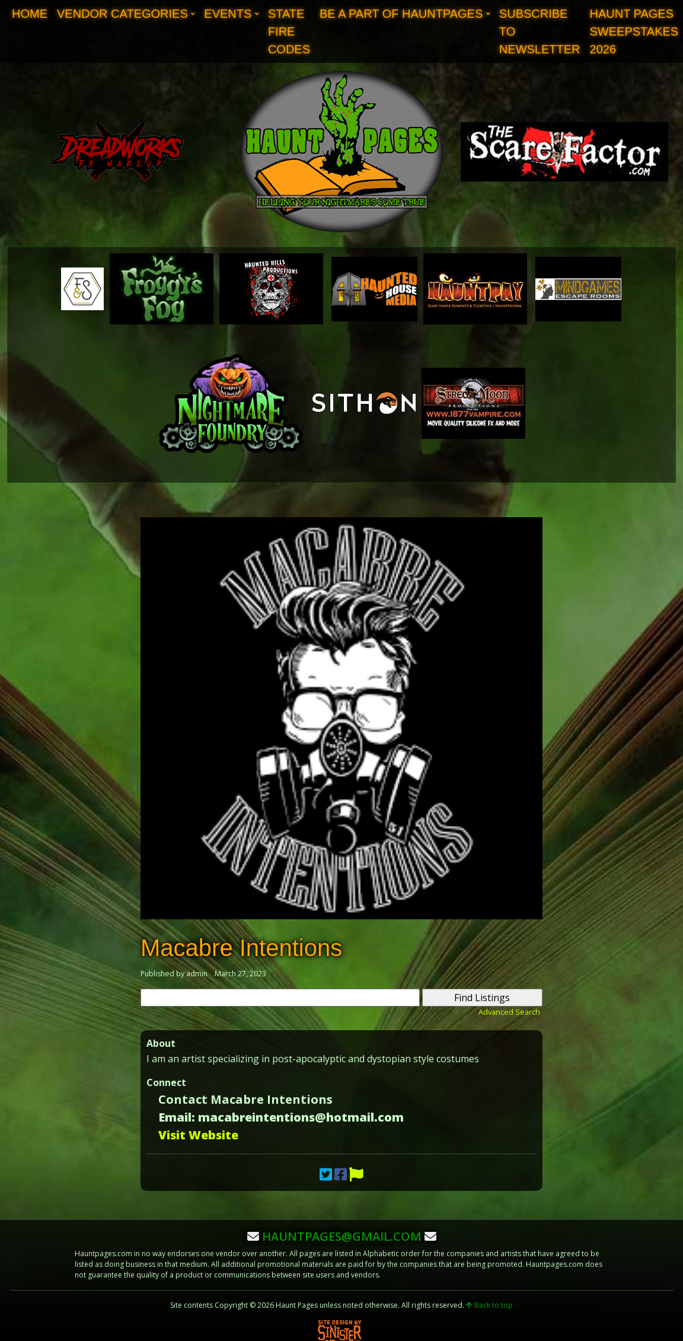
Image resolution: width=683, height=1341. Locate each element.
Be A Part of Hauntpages (401, 13)
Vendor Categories (122, 13)
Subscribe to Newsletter (539, 31)
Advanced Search (509, 1011)
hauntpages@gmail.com (342, 1236)
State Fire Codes (289, 31)
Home (29, 13)
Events (227, 13)
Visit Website (198, 1135)
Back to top (489, 1305)
